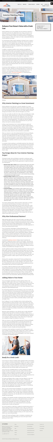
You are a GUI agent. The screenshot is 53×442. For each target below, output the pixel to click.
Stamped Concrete (30, 432)
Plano (15, 424)
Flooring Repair (29, 426)
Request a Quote (45, 5)
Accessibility (42, 428)
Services (24, 4)
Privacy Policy (42, 426)
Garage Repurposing (30, 430)
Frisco (16, 434)
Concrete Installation (30, 434)
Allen (15, 428)
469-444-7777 (48, 0)
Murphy (16, 430)
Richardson (16, 426)
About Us (19, 4)
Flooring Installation (30, 428)
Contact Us (46, 4)
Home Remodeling (30, 424)
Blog (42, 4)
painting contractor (12, 240)
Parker (16, 432)
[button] (52, 3)
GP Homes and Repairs (17, 72)
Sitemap (41, 430)
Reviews (37, 4)
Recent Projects (32, 4)
